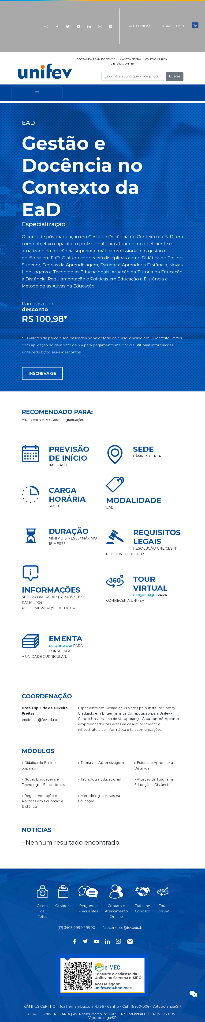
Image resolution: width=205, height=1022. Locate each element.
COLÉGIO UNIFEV (156, 59)
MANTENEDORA (130, 59)
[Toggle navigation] (37, 92)
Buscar (174, 76)
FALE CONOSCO (140, 26)
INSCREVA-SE (42, 373)
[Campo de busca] (132, 76)
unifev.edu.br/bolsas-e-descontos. (51, 352)
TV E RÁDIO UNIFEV (122, 63)
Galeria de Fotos (42, 904)
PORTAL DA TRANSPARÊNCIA (96, 59)
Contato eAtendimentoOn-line (116, 904)
